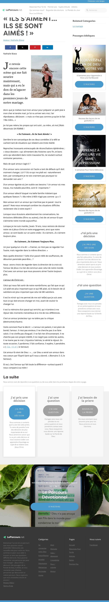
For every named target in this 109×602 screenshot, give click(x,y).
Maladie (53, 549)
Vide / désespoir (54, 554)
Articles (74, 7)
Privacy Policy (8, 583)
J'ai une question (89, 295)
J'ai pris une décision (89, 246)
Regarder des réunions (55, 10)
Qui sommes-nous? (36, 10)
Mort (52, 545)
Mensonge (42, 567)
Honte (40, 575)
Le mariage (78, 26)
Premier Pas (73, 564)
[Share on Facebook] (10, 47)
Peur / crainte (53, 566)
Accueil (72, 545)
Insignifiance (43, 556)
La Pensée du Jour (72, 10)
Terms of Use (8, 586)
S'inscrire (89, 84)
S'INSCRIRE (54, 506)
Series (71, 560)
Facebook (94, 545)
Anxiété (41, 559)
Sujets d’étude (64, 7)
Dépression (42, 563)
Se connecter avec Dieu (42, 548)
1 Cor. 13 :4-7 (11, 347)
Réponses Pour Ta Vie (37, 7)
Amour (53, 571)
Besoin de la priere (87, 411)
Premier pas (52, 7)
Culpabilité (54, 560)
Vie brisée (42, 571)
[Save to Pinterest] (35, 47)
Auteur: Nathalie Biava (13, 40)
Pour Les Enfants (35, 13)
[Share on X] (22, 47)
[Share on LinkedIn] (47, 47)
